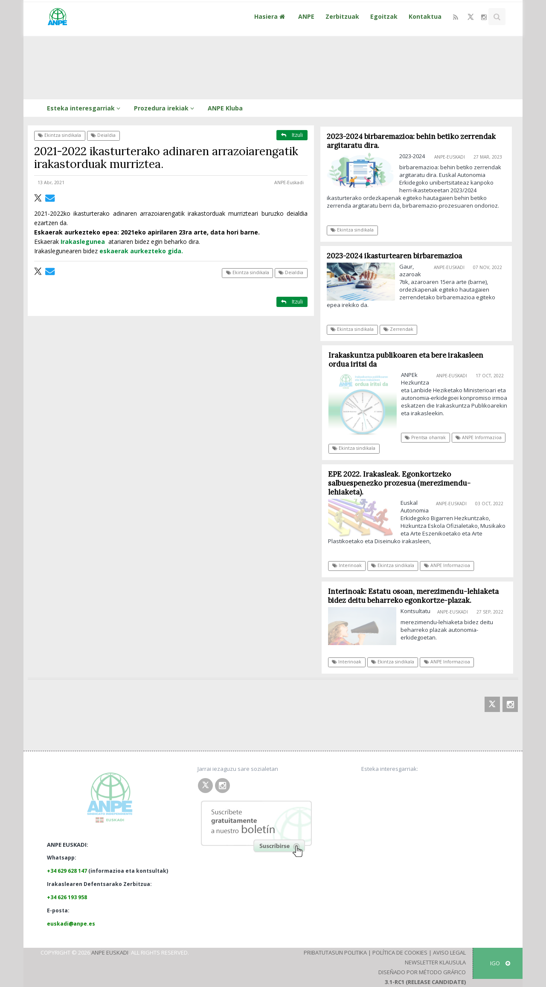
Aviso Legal (449, 952)
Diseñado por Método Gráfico (422, 972)
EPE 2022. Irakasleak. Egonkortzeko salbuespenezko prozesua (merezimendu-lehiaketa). (402, 483)
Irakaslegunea (83, 241)
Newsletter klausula (435, 962)
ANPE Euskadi (109, 952)
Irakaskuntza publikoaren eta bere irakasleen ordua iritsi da (409, 359)
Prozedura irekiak (165, 108)
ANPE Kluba (225, 108)
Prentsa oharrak (429, 437)
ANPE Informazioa (482, 437)
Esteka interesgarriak (85, 108)
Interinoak (350, 565)
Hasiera (270, 16)
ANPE (306, 16)
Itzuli (292, 135)
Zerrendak (398, 329)
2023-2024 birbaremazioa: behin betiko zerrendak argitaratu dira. (411, 141)
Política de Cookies (399, 952)
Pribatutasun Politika (335, 952)
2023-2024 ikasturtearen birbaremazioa (394, 255)
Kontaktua (425, 16)
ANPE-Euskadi (289, 182)
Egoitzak (384, 16)
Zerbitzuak (342, 16)
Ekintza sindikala (59, 135)
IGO (500, 963)
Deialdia (103, 135)
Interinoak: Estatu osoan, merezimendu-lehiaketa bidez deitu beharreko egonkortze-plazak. (416, 596)
